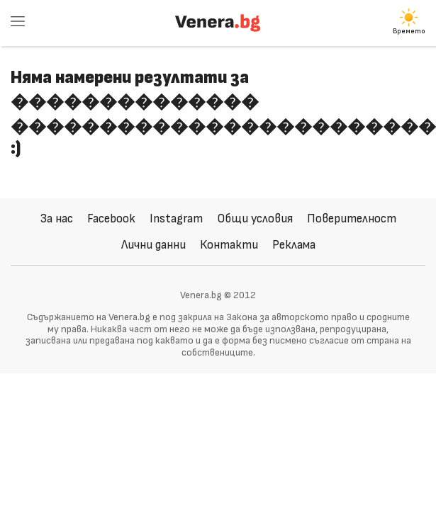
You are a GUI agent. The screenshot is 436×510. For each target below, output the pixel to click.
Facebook (111, 218)
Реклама (293, 245)
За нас (56, 218)
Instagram (176, 218)
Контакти (229, 245)
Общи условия (255, 218)
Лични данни (153, 245)
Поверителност (351, 218)
